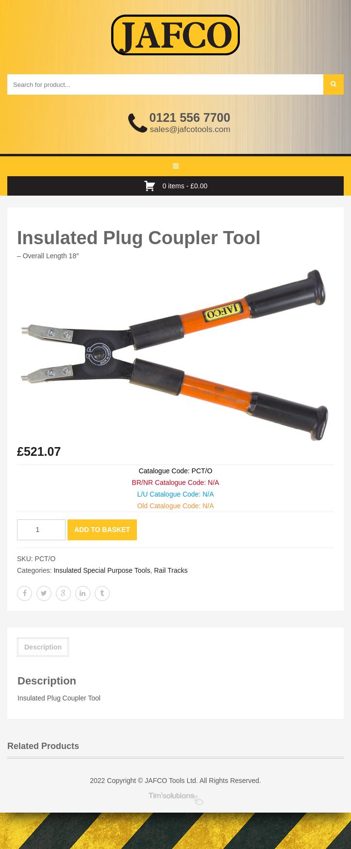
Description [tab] (43, 647)
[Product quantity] (41, 529)
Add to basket (102, 529)
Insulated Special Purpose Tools (101, 570)
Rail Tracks (170, 570)
